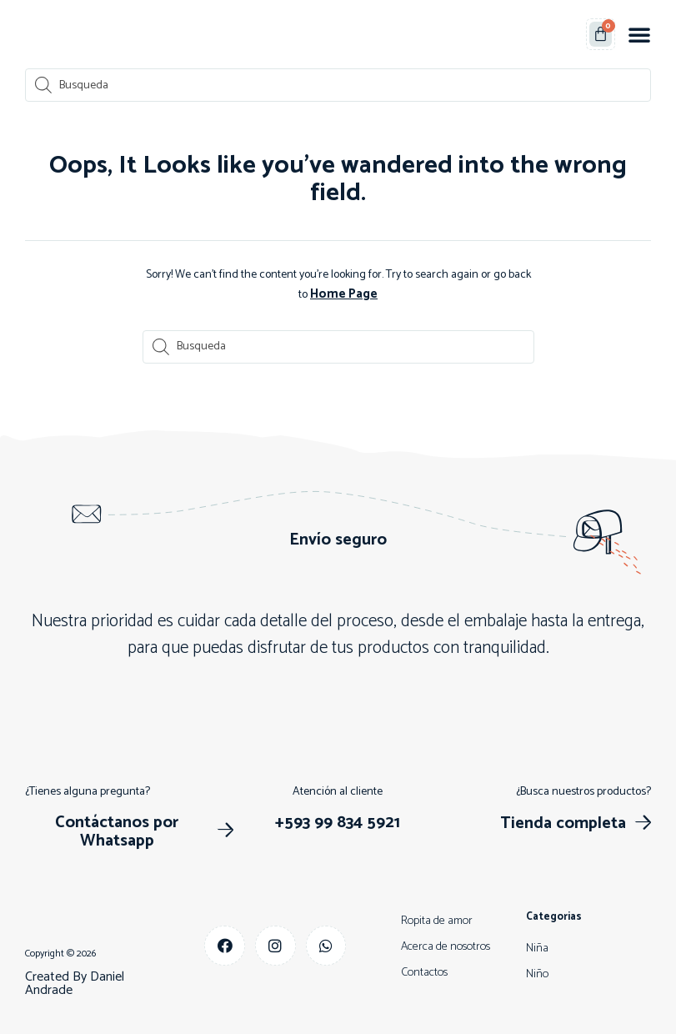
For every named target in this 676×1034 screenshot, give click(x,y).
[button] (639, 34)
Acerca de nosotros (445, 945)
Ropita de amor (437, 919)
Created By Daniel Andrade (74, 982)
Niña (537, 947)
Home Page (344, 293)
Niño (537, 972)
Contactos (424, 971)
